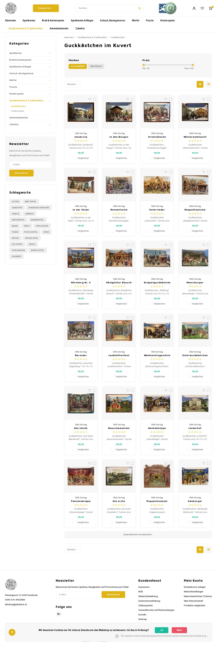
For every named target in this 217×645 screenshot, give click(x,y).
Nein (179, 630)
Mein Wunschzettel (193, 603)
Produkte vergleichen (194, 607)
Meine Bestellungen (193, 594)
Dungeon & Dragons (38, 209)
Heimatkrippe (157, 430)
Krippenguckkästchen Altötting (157, 284)
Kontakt (142, 617)
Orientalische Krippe (157, 139)
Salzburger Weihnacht (195, 503)
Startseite (10, 23)
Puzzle (150, 23)
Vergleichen (83, 160)
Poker (15, 234)
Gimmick (29, 215)
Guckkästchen (18, 108)
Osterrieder (157, 211)
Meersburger (195, 284)
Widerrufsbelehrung (148, 598)
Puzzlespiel (31, 234)
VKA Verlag (96, 68)
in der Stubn (81, 211)
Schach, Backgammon (112, 23)
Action (15, 203)
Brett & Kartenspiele (53, 23)
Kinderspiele (167, 23)
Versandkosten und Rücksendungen (156, 612)
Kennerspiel (37, 221)
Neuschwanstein (119, 430)
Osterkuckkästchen (195, 357)
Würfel (135, 23)
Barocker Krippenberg (81, 357)
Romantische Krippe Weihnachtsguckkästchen (119, 212)
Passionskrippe (81, 503)
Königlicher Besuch (119, 284)
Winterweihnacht (195, 139)
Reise (46, 234)
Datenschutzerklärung (149, 603)
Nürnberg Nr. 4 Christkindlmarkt (81, 284)
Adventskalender (59, 31)
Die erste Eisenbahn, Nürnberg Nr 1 (119, 503)
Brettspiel (30, 203)
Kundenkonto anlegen (195, 589)
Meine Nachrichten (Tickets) (198, 598)
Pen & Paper (42, 228)
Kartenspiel (18, 221)
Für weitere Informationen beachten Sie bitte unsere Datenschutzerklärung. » (164, 636)
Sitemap (142, 621)
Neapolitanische (195, 211)
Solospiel (17, 246)
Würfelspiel (37, 252)
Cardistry (17, 209)
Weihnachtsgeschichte (157, 357)
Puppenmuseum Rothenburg (156, 503)
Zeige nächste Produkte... (138, 536)
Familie (15, 215)
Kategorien (46, 9)
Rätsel (15, 240)
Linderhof (195, 430)
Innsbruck (80, 139)
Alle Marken (77, 68)
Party (27, 228)
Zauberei (16, 258)
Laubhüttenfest (119, 357)
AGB (140, 594)
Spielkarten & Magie (82, 23)
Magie (15, 228)
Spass (32, 246)
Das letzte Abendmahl (80, 430)
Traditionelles (17, 113)
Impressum (144, 589)
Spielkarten (29, 23)
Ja (161, 630)
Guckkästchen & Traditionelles (25, 31)
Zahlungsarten (145, 607)
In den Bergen (119, 139)
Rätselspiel (31, 240)
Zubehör (80, 31)
